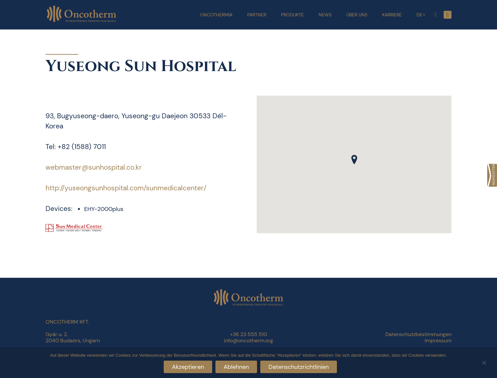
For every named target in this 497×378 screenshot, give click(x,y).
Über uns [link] (356, 15)
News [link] (325, 15)
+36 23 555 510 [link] (248, 334)
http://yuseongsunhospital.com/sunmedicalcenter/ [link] (126, 188)
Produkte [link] (292, 15)
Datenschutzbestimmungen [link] (418, 334)
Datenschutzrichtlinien (298, 367)
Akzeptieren (188, 367)
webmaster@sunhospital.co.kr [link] (94, 167)
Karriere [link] (392, 15)
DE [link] (419, 15)
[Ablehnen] (484, 361)
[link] (492, 175)
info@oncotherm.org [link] (248, 340)
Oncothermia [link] (216, 15)
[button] (354, 159)
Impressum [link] (438, 340)
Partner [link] (256, 15)
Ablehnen (236, 367)
